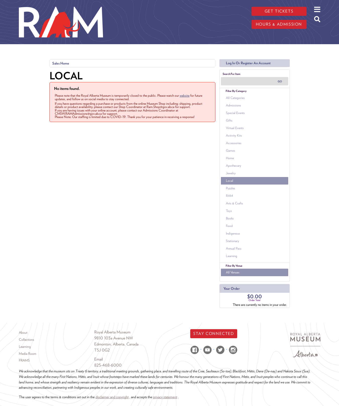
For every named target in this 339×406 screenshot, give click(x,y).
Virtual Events (235, 128)
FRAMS (24, 360)
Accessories (233, 143)
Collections (26, 339)
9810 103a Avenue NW (113, 338)
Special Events (235, 113)
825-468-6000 (108, 365)
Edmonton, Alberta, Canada (116, 344)
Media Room (27, 354)
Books (230, 218)
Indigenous (233, 233)
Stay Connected (213, 333)
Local (229, 181)
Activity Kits (234, 135)
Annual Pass (233, 248)
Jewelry (231, 173)
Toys (229, 211)
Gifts (229, 120)
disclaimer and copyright (112, 397)
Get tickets (279, 11)
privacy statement (165, 397)
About (23, 332)
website (184, 95)
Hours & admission (279, 24)
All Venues (232, 272)
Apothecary (233, 165)
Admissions (233, 105)
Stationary (232, 241)
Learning (231, 256)
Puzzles (230, 188)
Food (229, 226)
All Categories (235, 98)
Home (230, 158)
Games (230, 150)
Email (98, 359)
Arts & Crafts (234, 203)
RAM (229, 196)
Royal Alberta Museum (112, 332)
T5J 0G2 (102, 350)
